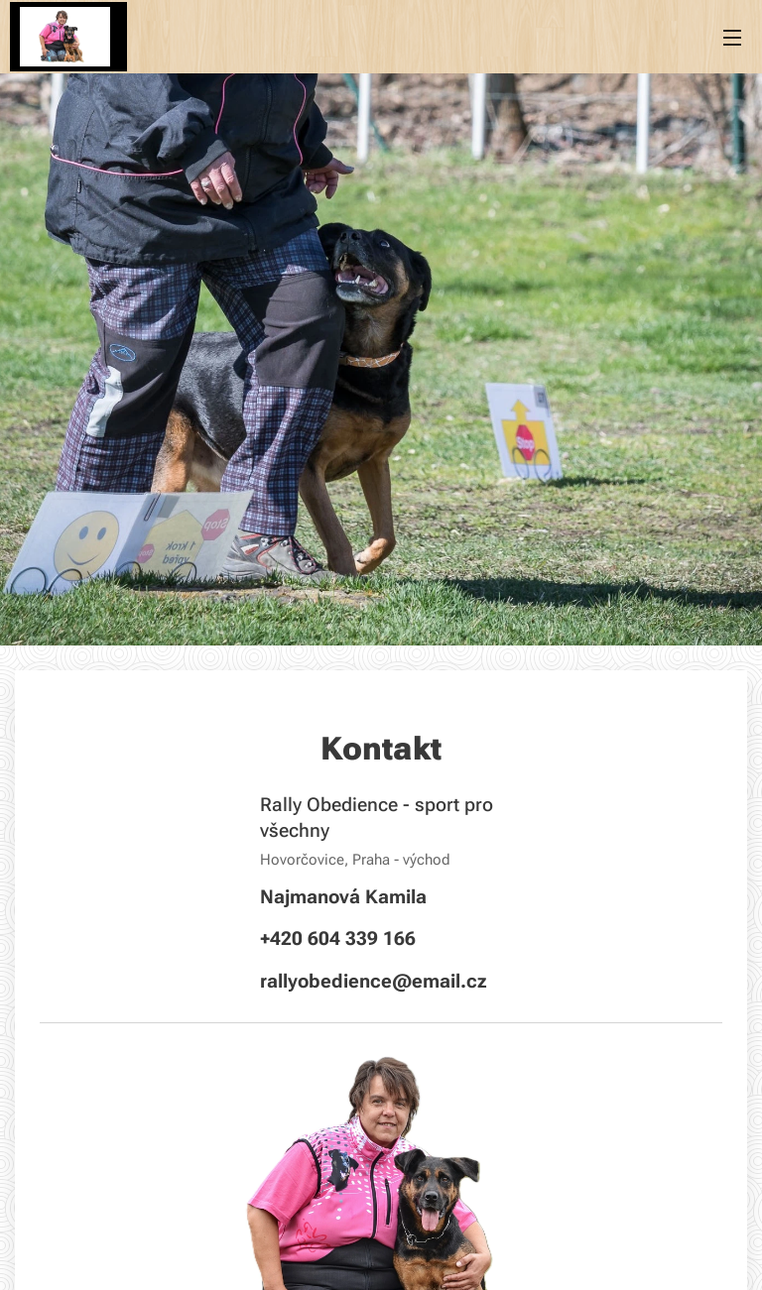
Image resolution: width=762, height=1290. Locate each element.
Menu (732, 38)
